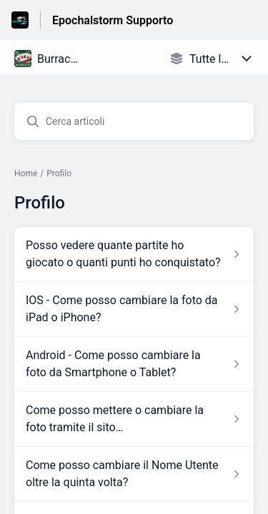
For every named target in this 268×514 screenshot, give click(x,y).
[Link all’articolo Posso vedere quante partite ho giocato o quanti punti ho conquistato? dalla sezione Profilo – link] (134, 254)
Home (25, 173)
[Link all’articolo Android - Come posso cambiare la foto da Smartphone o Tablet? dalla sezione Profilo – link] (134, 364)
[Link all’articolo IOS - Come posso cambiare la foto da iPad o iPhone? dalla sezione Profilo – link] (134, 309)
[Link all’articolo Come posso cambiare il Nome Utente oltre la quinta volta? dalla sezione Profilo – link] (134, 474)
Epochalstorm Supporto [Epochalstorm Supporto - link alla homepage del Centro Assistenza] (112, 20)
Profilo (58, 173)
